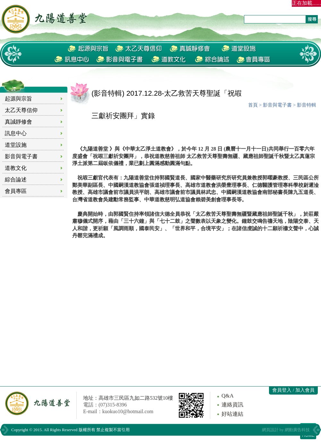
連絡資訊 (232, 405)
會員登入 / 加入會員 (293, 390)
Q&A (227, 396)
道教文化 (16, 168)
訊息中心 (16, 133)
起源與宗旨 (18, 99)
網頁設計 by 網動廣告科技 (286, 429)
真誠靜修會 (18, 122)
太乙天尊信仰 (21, 110)
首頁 (253, 105)
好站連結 (232, 414)
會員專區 (16, 191)
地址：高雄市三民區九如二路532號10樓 (128, 398)
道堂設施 (16, 145)
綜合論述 (16, 180)
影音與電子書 (21, 156)
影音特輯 (306, 105)
